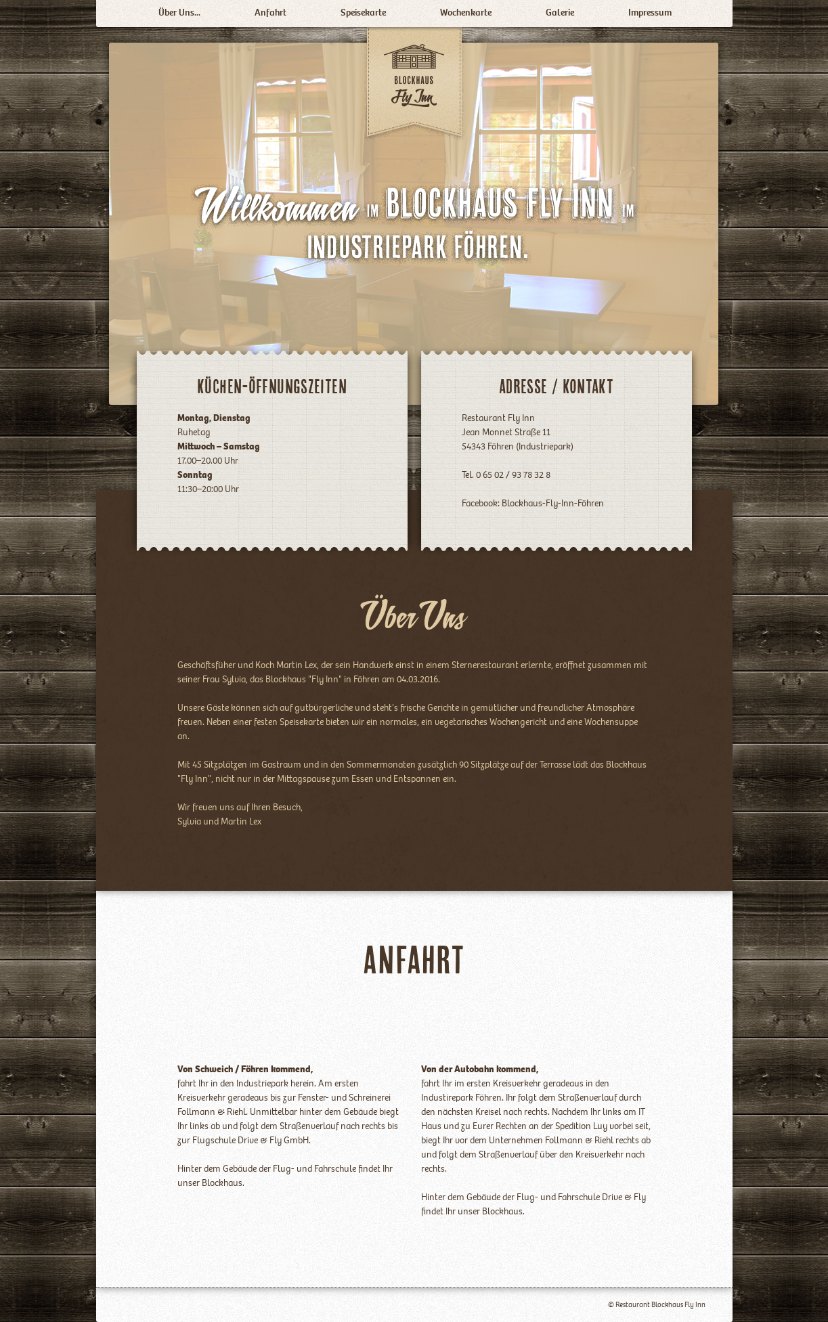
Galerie (560, 13)
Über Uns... (179, 13)
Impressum (650, 13)
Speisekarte (363, 13)
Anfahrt (270, 13)
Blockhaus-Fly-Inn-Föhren (553, 504)
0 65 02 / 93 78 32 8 (512, 476)
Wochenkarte (466, 13)
